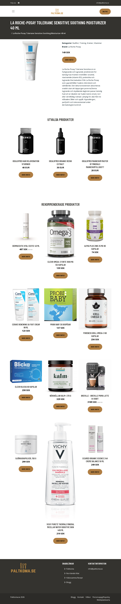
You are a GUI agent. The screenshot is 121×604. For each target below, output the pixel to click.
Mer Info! (69, 60)
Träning (83, 43)
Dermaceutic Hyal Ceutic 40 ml (26, 246)
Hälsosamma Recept (74, 578)
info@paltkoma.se (102, 3)
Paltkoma (70, 569)
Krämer (90, 43)
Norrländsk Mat (72, 573)
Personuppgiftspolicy (101, 597)
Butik (105, 11)
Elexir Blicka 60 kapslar (26, 386)
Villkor (88, 597)
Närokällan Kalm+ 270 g (60, 395)
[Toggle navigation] (13, 11)
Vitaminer (98, 43)
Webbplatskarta (103, 600)
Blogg (68, 582)
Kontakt (80, 597)
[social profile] (18, 3)
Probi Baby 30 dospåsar (60, 324)
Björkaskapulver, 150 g (26, 458)
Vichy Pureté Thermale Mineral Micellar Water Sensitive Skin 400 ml (60, 527)
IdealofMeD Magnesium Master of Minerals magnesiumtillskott (95, 164)
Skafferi (75, 43)
